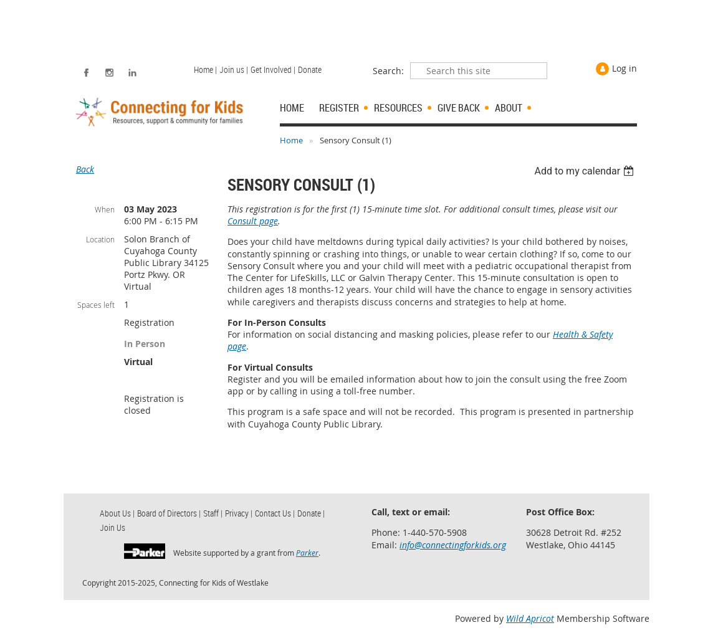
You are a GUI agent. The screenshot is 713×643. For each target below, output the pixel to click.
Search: (388, 71)
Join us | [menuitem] (233, 69)
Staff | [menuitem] (213, 513)
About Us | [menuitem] (117, 513)
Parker (307, 553)
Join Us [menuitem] (112, 527)
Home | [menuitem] (205, 69)
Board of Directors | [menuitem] (169, 513)
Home (291, 140)
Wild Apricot (530, 618)
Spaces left (96, 305)
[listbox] (585, 171)
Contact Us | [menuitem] (275, 513)
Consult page (252, 221)
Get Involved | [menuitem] (273, 69)
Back (85, 169)
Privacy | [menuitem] (238, 513)
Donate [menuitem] (310, 69)
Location (100, 239)
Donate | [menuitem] (311, 513)
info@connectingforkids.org (453, 545)
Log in (624, 68)
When (105, 209)
